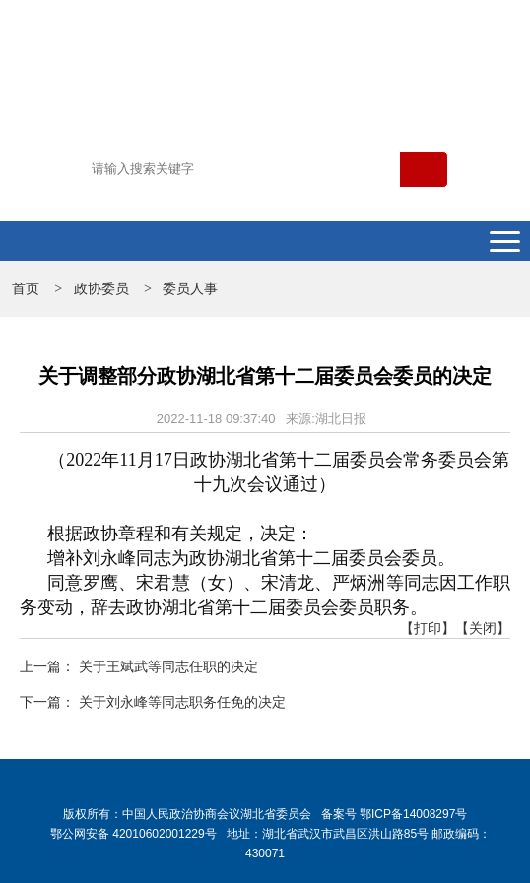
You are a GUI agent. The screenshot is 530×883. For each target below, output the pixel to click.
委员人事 (190, 288)
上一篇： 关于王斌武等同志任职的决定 (139, 666)
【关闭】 (482, 628)
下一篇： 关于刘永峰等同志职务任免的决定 (153, 702)
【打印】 (427, 628)
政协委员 (101, 288)
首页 (25, 288)
